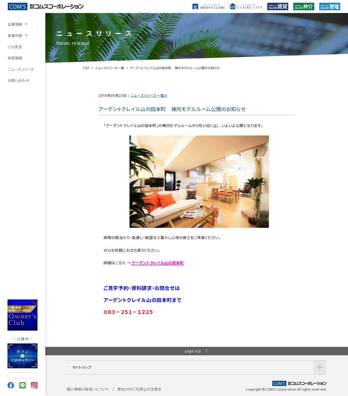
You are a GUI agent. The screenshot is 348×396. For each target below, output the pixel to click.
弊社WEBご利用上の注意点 (140, 389)
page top (196, 351)
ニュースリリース (21, 69)
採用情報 (15, 58)
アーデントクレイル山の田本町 (158, 262)
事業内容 (15, 35)
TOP (86, 68)
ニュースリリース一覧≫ (149, 95)
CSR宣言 (15, 46)
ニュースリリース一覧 (109, 68)
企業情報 (15, 24)
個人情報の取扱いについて (88, 389)
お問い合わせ (18, 80)
